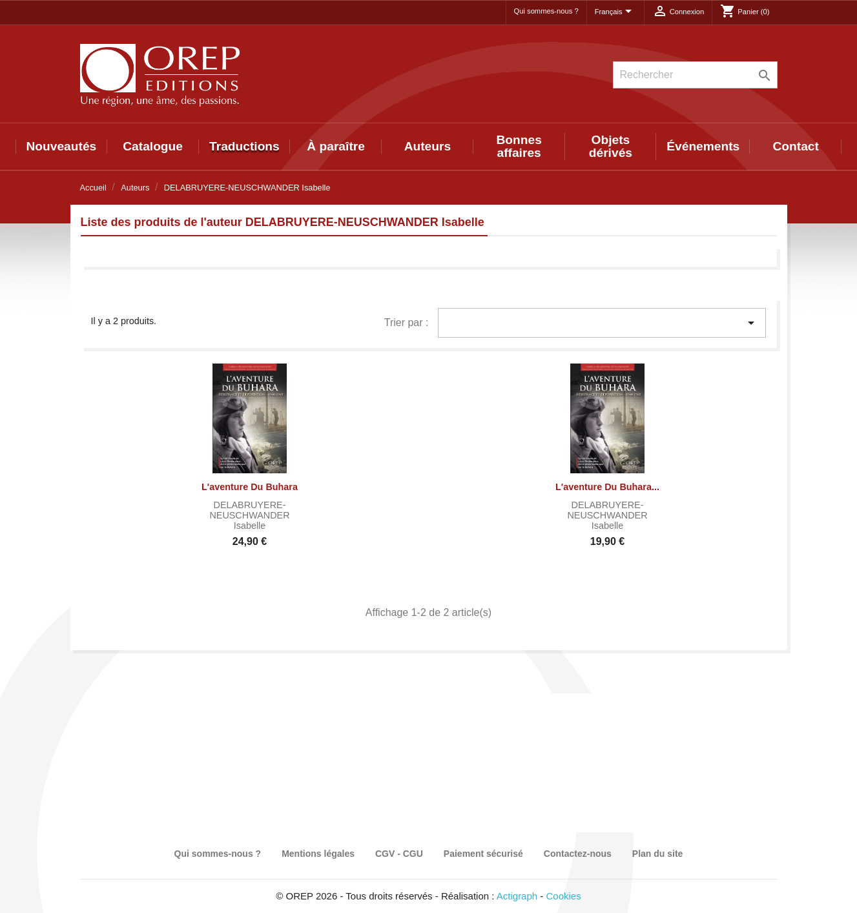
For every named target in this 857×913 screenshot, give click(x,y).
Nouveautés (61, 146)
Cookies (563, 895)
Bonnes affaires (518, 146)
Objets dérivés (610, 146)
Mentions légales (318, 853)
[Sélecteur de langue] (615, 12)
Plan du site (657, 853)
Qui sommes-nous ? (546, 11)
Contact (795, 146)
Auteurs (427, 146)
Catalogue (153, 146)
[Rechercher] (695, 74)
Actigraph (517, 895)
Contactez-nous (578, 853)
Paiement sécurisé (483, 853)
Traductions (244, 146)
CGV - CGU (399, 853)
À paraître (336, 146)
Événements (702, 146)
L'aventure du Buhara (249, 487)
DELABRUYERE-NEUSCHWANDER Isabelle (249, 515)
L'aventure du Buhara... (607, 487)
